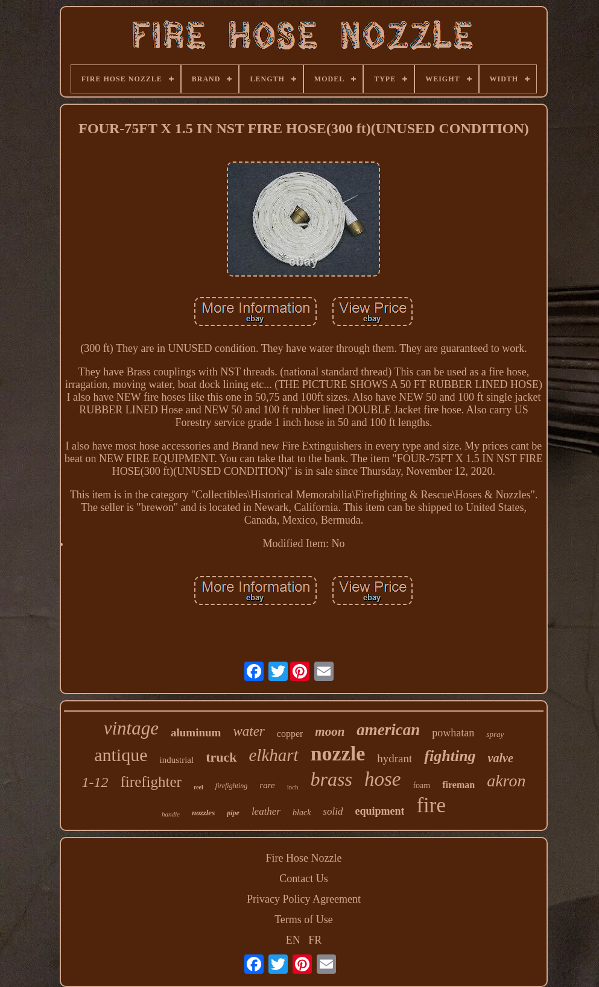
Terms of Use (303, 919)
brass (331, 779)
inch (293, 787)
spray (495, 734)
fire (431, 805)
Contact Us (303, 879)
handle (171, 814)
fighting (449, 756)
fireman (458, 785)
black (302, 812)
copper (290, 733)
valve (500, 758)
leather (266, 811)
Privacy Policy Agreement (304, 899)
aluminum (196, 732)
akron (506, 780)
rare (266, 785)
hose (382, 779)
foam (421, 785)
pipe (233, 813)
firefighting (231, 786)
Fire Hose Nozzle (304, 858)
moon (329, 731)
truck (221, 757)
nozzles (203, 812)
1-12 (95, 782)
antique (120, 755)
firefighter (151, 782)
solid (333, 811)
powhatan (453, 733)
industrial (177, 760)
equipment (379, 811)
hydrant (394, 758)
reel (198, 787)
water (248, 731)
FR (315, 940)
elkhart (274, 755)
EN (293, 940)
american (388, 730)
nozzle (338, 753)
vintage (131, 728)
